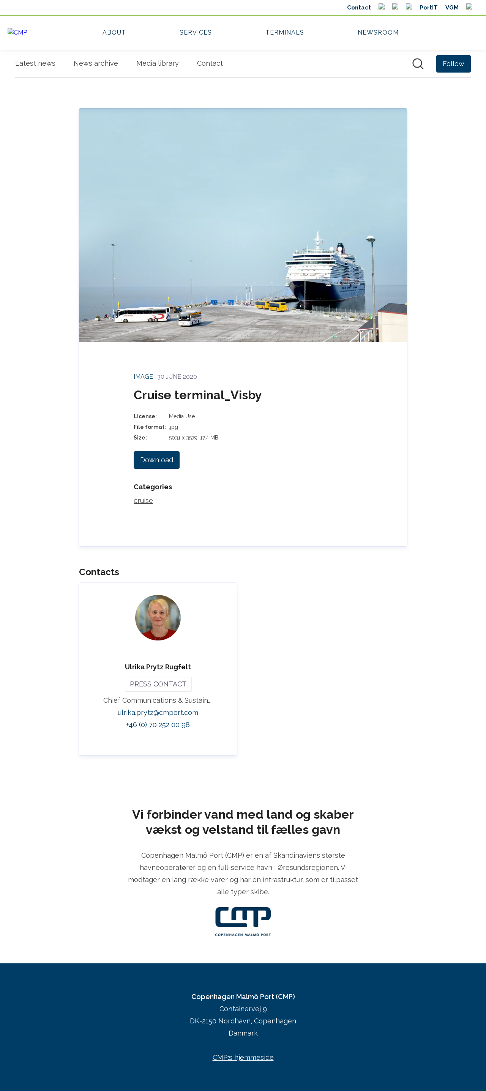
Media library (157, 63)
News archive (96, 63)
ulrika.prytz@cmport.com (158, 712)
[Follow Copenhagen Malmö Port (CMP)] (453, 64)
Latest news (35, 63)
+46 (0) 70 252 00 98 (158, 725)
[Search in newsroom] (418, 64)
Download (156, 460)
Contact (210, 63)
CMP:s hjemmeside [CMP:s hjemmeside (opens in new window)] (243, 1057)
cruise (143, 500)
